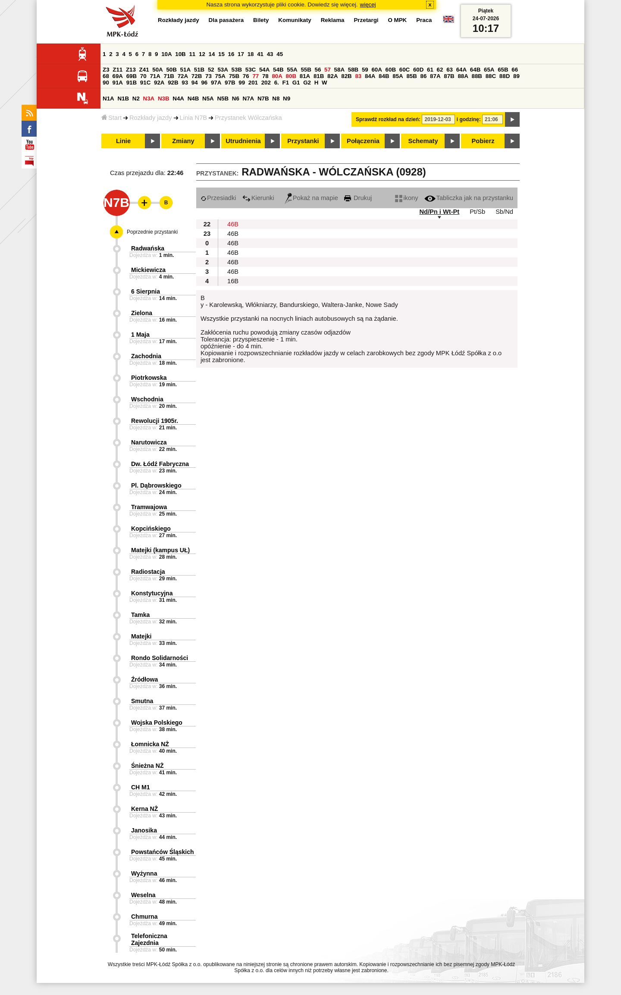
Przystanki (303, 141)
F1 (285, 82)
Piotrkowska (148, 377)
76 (246, 76)
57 (327, 69)
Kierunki (258, 197)
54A (264, 69)
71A (155, 76)
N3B (163, 98)
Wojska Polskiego (156, 722)
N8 (275, 98)
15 (221, 54)
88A (463, 76)
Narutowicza (148, 442)
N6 (235, 98)
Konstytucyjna (151, 593)
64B (475, 69)
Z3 (106, 69)
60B (391, 69)
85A (397, 76)
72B (196, 76)
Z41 (144, 69)
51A (185, 69)
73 (208, 76)
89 (516, 76)
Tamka (140, 614)
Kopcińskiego (151, 528)
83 (358, 76)
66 (514, 69)
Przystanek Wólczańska (248, 117)
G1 (296, 82)
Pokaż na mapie (311, 197)
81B (319, 76)
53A (222, 69)
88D (504, 76)
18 (251, 54)
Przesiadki (218, 197)
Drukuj (358, 197)
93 (185, 82)
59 (365, 69)
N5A (208, 98)
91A (118, 82)
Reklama (333, 20)
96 (204, 82)
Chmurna (144, 916)
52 (211, 69)
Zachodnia (146, 356)
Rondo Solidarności (159, 657)
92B (173, 82)
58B (353, 69)
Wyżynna (144, 873)
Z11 (117, 69)
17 (241, 54)
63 (449, 69)
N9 (286, 98)
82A (332, 76)
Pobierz (483, 141)
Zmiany (183, 141)
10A (166, 54)
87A (435, 76)
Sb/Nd (504, 211)
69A (118, 76)
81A (305, 76)
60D (418, 69)
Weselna (143, 895)
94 (194, 82)
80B (291, 76)
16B (232, 281)
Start (111, 117)
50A (157, 69)
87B (449, 76)
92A (159, 82)
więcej (368, 4)
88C (491, 76)
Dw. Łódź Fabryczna (160, 463)
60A (376, 69)
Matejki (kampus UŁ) (160, 550)
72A (183, 76)
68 (106, 76)
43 (270, 54)
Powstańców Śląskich (162, 851)
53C (250, 69)
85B (411, 76)
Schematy (423, 141)
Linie (123, 141)
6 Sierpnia (145, 291)
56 (318, 69)
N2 (136, 98)
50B (171, 69)
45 (279, 54)
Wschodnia (147, 399)
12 (202, 54)
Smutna (142, 701)
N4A (178, 98)
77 (255, 76)
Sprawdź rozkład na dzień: (388, 119)
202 (266, 82)
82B (346, 76)
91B (131, 82)
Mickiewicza (148, 269)
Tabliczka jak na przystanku (468, 197)
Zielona (141, 313)
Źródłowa (144, 679)
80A (277, 76)
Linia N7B (193, 117)
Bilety (261, 20)
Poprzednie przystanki (152, 232)
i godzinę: (469, 119)
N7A (248, 98)
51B (199, 69)
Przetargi (366, 20)
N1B (123, 98)
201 (253, 82)
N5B (223, 98)
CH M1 (140, 787)
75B (234, 76)
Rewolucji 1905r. (154, 420)
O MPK (397, 20)
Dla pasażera (226, 20)
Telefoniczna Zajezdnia (149, 939)
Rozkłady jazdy (150, 117)
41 (260, 54)
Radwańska (147, 248)
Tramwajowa (149, 507)
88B (477, 76)
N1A (108, 98)
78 (265, 76)
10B (180, 54)
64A (461, 69)
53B (237, 69)
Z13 (131, 69)
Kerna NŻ (144, 808)
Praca (424, 20)
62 (440, 69)
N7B (263, 98)
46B (232, 224)
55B (306, 69)
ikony (406, 197)
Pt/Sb (477, 211)
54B (278, 69)
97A (216, 82)
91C (145, 82)
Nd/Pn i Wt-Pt (439, 211)
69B (131, 76)
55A (292, 69)
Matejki (141, 636)
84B (384, 76)
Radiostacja (148, 571)
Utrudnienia (243, 141)
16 (231, 54)
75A (220, 76)
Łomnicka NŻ (150, 744)
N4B (193, 98)
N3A (149, 98)
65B (503, 69)
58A (339, 69)
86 (423, 76)
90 (106, 82)
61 (430, 69)
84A (370, 76)
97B (230, 82)
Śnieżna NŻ (147, 765)
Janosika (144, 830)
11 (192, 54)
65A (489, 69)
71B (169, 76)
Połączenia (363, 141)
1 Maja (140, 334)
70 (143, 76)
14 (212, 54)
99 (241, 82)
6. (276, 82)
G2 (307, 82)
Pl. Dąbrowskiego (156, 485)
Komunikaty (294, 20)
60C (404, 69)
